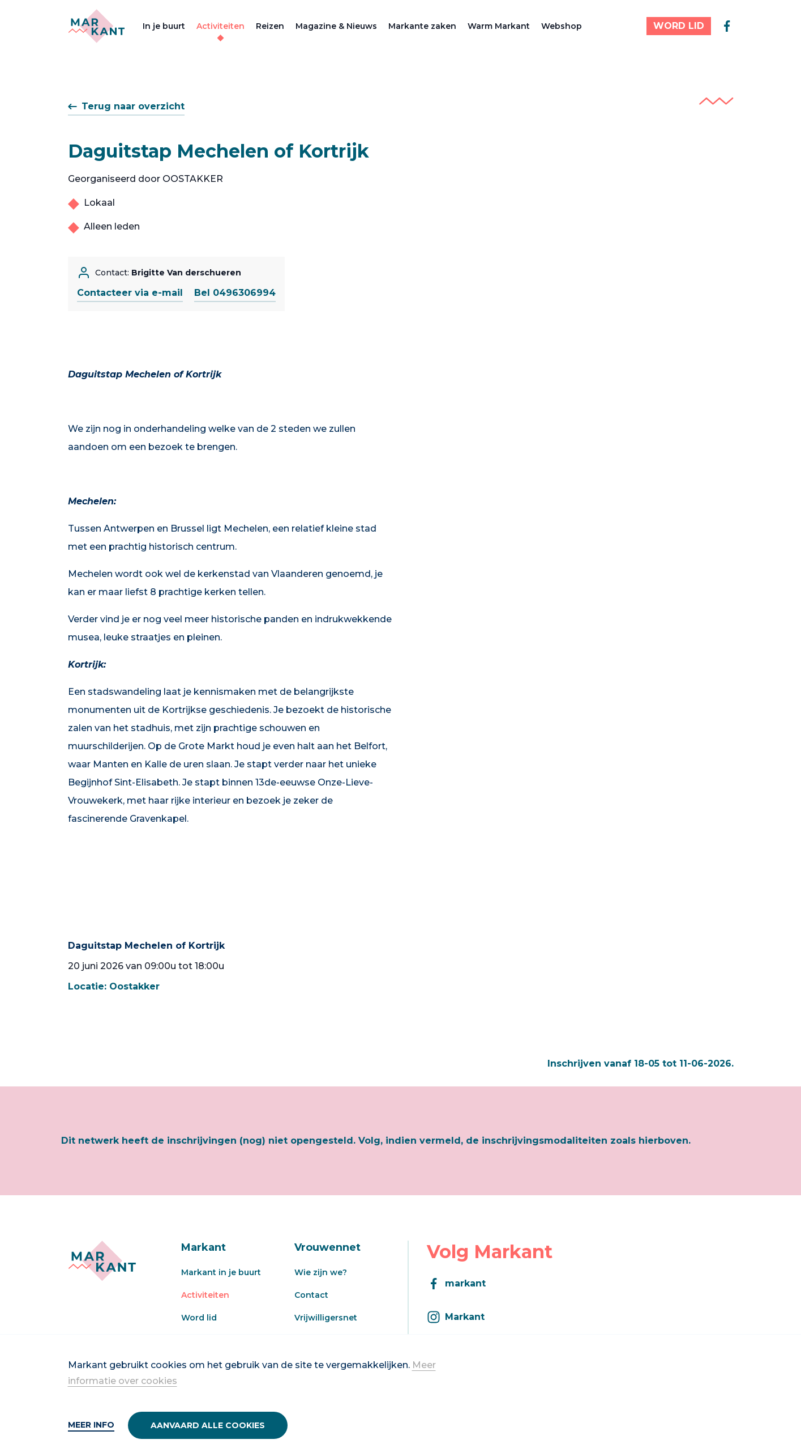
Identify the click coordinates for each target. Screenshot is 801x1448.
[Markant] (96, 26)
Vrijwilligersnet (325, 1318)
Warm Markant (499, 26)
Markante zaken (422, 26)
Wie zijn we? (320, 1272)
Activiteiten (220, 26)
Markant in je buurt (221, 1272)
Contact (311, 1295)
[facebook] (727, 26)
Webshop (561, 26)
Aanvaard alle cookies (208, 1425)
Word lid (199, 1318)
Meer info (91, 1425)
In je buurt (164, 26)
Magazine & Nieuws (336, 26)
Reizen (270, 26)
